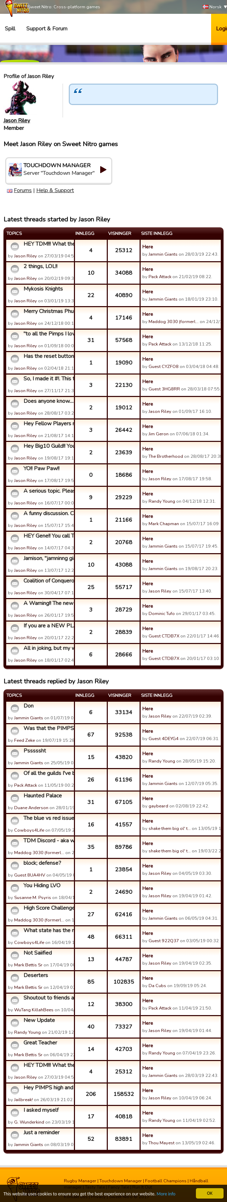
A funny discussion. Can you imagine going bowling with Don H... (47, 513)
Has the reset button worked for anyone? (47, 356)
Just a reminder (41, 1132)
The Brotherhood (166, 456)
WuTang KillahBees (34, 1010)
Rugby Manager (80, 1181)
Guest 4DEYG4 (164, 739)
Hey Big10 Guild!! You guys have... (47, 446)
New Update (39, 1020)
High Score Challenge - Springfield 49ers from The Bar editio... (47, 908)
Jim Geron (159, 434)
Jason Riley (16, 120)
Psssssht (34, 750)
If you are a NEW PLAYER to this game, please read (47, 625)
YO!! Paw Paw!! (41, 468)
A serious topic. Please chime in (47, 491)
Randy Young (162, 501)
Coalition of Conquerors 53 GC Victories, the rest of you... (47, 580)
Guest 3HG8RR (164, 389)
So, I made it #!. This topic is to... (47, 378)
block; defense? (42, 863)
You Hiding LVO (41, 885)
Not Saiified (37, 952)
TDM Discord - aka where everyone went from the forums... (47, 840)
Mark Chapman (164, 524)
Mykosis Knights (43, 288)
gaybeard (158, 806)
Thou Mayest (161, 1143)
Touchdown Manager (121, 1181)
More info (166, 1194)
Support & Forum (46, 28)
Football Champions (166, 1181)
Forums (23, 190)
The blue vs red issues (47, 818)
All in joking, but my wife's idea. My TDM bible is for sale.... (47, 648)
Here (147, 246)
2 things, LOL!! (40, 266)
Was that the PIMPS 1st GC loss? (47, 728)
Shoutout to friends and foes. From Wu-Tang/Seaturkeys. (47, 997)
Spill (10, 28)
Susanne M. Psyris (32, 898)
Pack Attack (160, 277)
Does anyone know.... (47, 401)
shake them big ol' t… (170, 828)
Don (28, 705)
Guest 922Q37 (164, 941)
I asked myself (40, 1110)
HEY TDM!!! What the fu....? (47, 244)
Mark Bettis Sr (28, 965)
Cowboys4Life (29, 830)
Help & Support (55, 190)
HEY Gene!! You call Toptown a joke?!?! (47, 535)
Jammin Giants (163, 254)
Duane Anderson (31, 808)
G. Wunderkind (29, 1122)
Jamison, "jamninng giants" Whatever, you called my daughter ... (47, 558)
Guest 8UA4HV (29, 875)
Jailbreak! (23, 1100)
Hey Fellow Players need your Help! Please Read (47, 423)
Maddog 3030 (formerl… (174, 322)
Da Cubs (157, 986)
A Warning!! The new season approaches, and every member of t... (47, 603)
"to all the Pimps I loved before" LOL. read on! (47, 333)
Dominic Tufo (162, 614)
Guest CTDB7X (164, 636)
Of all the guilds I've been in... (47, 773)
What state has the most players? (47, 930)
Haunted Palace (42, 795)
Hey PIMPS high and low (47, 1087)
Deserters (35, 975)
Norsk (212, 7)
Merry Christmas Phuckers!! (47, 311)
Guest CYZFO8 (164, 366)
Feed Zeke (24, 740)
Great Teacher (40, 1042)
